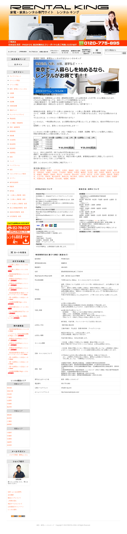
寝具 (11, 169)
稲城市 (39, 174)
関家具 (12, 186)
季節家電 (12, 118)
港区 (96, 172)
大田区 (64, 170)
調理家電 (12, 131)
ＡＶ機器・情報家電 (16, 123)
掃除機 (12, 136)
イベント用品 (14, 84)
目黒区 (101, 172)
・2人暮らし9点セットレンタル (18, 270)
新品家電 (12, 144)
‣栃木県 (9, 407)
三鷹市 (107, 176)
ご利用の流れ (12, 501)
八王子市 (40, 176)
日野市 (81, 176)
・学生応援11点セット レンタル (18, 307)
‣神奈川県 (10, 391)
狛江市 (89, 174)
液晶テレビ (13, 110)
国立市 (59, 174)
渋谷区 (96, 170)
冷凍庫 (12, 97)
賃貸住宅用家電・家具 (17, 212)
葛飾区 (71, 170)
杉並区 (109, 170)
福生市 (94, 176)
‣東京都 (9, 388)
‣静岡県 (9, 424)
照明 (11, 157)
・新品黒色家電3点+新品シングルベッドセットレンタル (18, 293)
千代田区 (62, 172)
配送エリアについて (14, 498)
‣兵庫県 (9, 439)
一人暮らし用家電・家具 (17, 195)
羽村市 (47, 176)
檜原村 (72, 179)
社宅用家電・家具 (15, 216)
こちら (96, 220)
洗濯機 (12, 102)
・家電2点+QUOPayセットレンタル (18, 289)
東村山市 (65, 176)
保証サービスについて (15, 504)
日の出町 (58, 179)
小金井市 (67, 174)
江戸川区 (57, 170)
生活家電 (12, 140)
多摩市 (102, 174)
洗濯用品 (12, 152)
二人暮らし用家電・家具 (17, 199)
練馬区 (83, 172)
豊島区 (69, 172)
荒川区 (42, 170)
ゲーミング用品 (15, 80)
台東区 (48, 172)
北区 (77, 170)
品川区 (89, 170)
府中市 (87, 176)
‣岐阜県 (9, 418)
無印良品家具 (14, 182)
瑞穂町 (66, 179)
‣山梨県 (9, 400)
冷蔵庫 (12, 93)
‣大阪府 (9, 432)
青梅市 (46, 174)
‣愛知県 (9, 415)
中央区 (54, 172)
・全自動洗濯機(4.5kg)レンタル (18, 372)
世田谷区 (40, 172)
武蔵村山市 (41, 179)
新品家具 (12, 148)
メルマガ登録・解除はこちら (18, 455)
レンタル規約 (12, 509)
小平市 (82, 174)
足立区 (36, 170)
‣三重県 (9, 421)
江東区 (82, 170)
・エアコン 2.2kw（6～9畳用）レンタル (18, 317)
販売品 (12, 191)
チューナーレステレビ (17, 114)
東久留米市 (56, 176)
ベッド (12, 161)
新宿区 (102, 170)
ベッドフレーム (15, 165)
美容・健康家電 (15, 127)
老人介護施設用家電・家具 (18, 208)
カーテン (12, 178)
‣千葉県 (9, 397)
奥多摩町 (50, 179)
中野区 (76, 172)
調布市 (109, 174)
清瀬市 (52, 174)
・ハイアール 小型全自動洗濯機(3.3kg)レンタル (18, 335)
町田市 (101, 176)
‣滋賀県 (9, 442)
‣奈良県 (9, 445)
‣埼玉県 (9, 394)
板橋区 (49, 170)
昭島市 (108, 172)
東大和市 (73, 176)
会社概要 (11, 495)
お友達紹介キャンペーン (16, 507)
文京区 (90, 172)
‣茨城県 (9, 404)
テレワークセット (15, 76)
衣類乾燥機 (13, 106)
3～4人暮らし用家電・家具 (18, 203)
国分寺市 (75, 174)
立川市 (96, 174)
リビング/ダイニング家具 (18, 174)
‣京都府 (9, 436)
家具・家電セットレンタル (18, 89)
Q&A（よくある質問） (15, 492)
